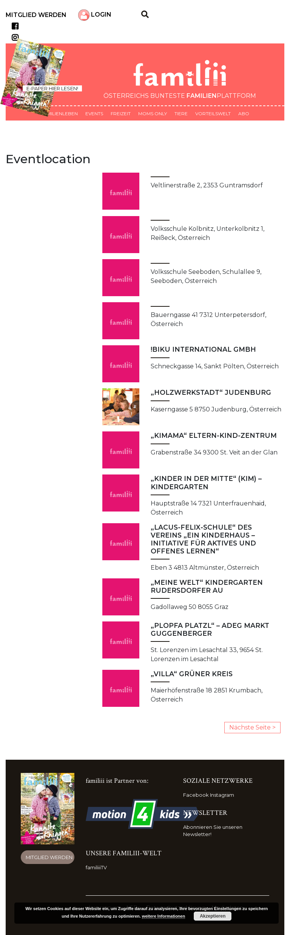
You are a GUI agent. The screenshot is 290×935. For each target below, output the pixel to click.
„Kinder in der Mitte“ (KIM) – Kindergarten (206, 482)
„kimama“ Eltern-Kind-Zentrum (214, 435)
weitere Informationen (163, 916)
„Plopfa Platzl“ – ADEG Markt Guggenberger (210, 629)
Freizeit (121, 113)
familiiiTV (96, 867)
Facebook (196, 795)
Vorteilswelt (213, 113)
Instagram (222, 795)
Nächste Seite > (252, 727)
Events (94, 113)
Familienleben (59, 113)
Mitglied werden (36, 15)
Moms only (152, 113)
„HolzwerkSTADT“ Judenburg (211, 392)
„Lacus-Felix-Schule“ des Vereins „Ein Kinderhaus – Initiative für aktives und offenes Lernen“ (203, 539)
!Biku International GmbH (203, 349)
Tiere (181, 113)
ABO (243, 113)
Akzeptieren (212, 916)
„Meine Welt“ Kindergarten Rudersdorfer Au (207, 586)
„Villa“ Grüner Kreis (192, 674)
